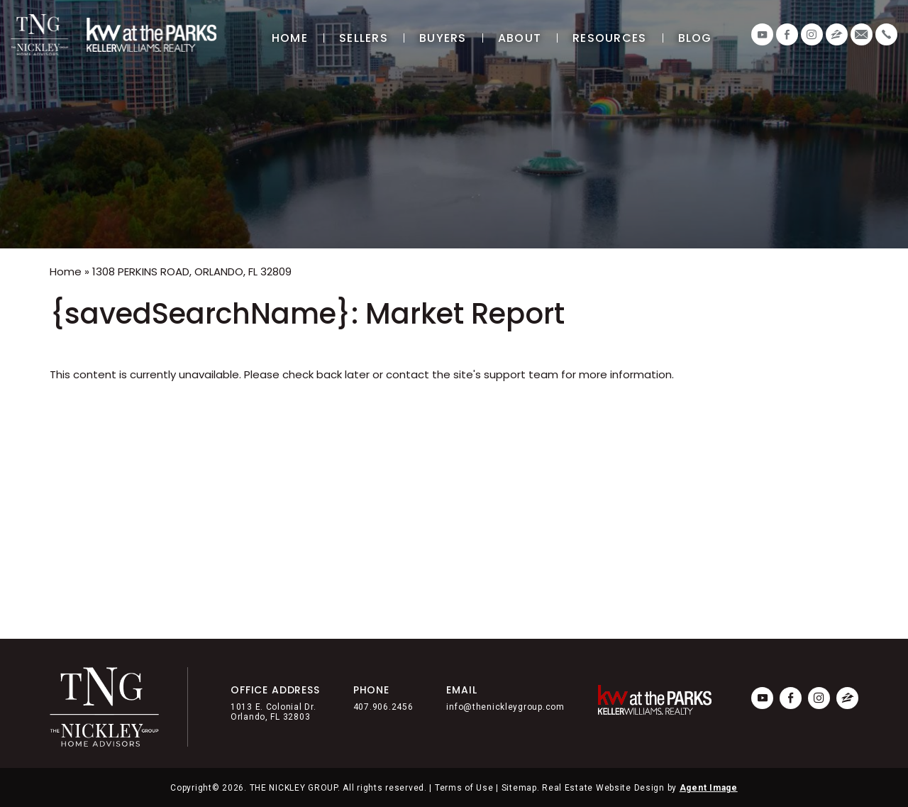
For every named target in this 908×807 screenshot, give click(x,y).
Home (290, 38)
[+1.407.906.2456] (886, 34)
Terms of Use (464, 788)
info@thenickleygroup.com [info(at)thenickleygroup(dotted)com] (505, 707)
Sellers (363, 38)
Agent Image (709, 788)
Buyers (443, 38)
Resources (609, 38)
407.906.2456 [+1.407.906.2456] (383, 707)
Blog (695, 38)
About (519, 38)
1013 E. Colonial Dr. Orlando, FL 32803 (273, 712)
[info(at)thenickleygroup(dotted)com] (862, 34)
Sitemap (519, 788)
